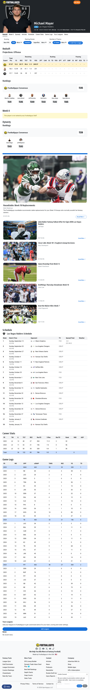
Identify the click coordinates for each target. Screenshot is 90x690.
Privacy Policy (24, 684)
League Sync (7, 661)
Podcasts (49, 667)
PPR (13, 42)
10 (50, 42)
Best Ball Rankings (30, 669)
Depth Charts (28, 672)
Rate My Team (7, 676)
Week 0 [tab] (11, 34)
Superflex (36, 42)
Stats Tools (28, 678)
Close (85, 686)
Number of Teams (55, 39)
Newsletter (49, 670)
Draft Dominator (8, 664)
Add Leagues (45, 629)
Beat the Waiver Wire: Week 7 (49, 306)
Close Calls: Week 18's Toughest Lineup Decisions (56, 243)
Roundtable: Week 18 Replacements (19, 205)
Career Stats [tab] (40, 34)
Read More (81, 217)
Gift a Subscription (74, 670)
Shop (69, 664)
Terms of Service (37, 684)
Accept (79, 686)
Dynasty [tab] (17, 34)
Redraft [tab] (5, 34)
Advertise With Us (73, 661)
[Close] (87, 674)
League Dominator (9, 667)
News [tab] (66, 34)
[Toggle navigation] (85, 2)
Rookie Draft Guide (52, 673)
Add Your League (75, 43)
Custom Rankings (8, 670)
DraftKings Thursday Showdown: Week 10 (53, 285)
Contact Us (50, 684)
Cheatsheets (7, 673)
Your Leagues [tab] (58, 34)
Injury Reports (50, 676)
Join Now (77, 2)
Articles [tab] (24, 34)
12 (56, 42)
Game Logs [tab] (48, 34)
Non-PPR (6, 42)
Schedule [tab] (31, 34)
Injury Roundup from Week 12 (49, 264)
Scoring (6, 39)
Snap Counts (28, 675)
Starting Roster (30, 39)
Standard (27, 42)
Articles (48, 661)
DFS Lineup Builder (30, 661)
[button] (19, 42)
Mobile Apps (72, 667)
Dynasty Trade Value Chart (32, 665)
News (48, 664)
